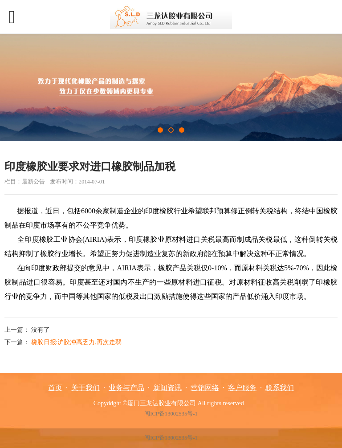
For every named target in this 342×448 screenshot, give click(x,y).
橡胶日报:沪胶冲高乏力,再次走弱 (76, 342)
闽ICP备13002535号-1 (170, 414)
